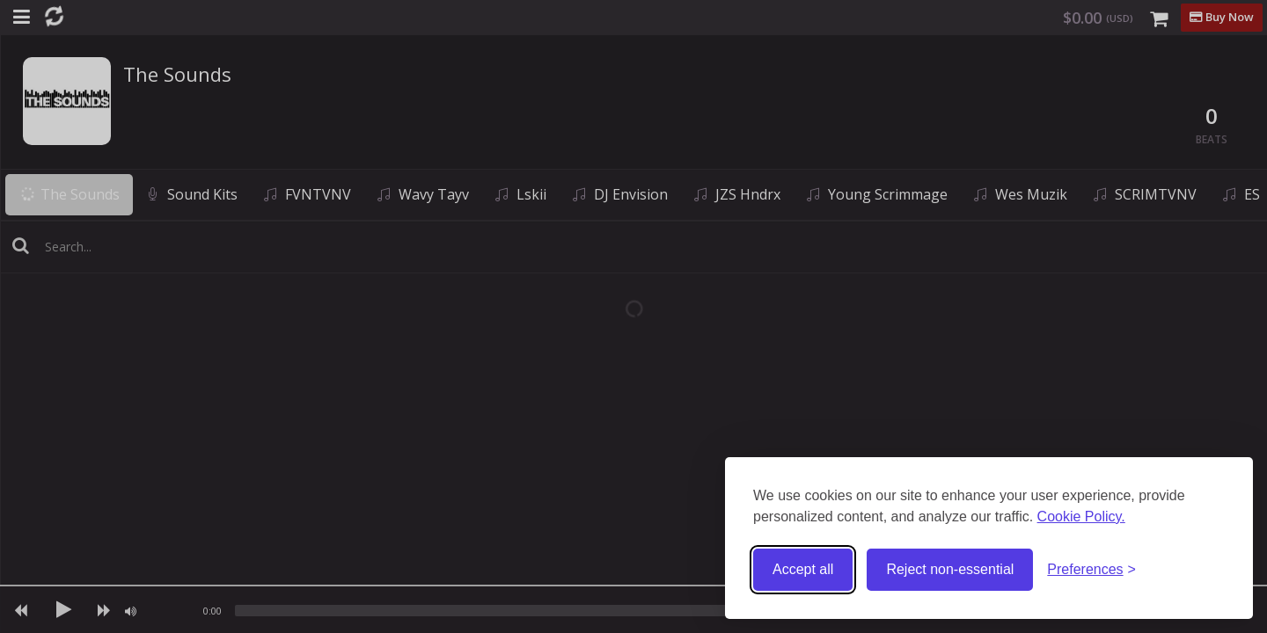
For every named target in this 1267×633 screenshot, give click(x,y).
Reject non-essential (950, 569)
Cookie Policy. (1081, 516)
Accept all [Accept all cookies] (803, 569)
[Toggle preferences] (1091, 570)
